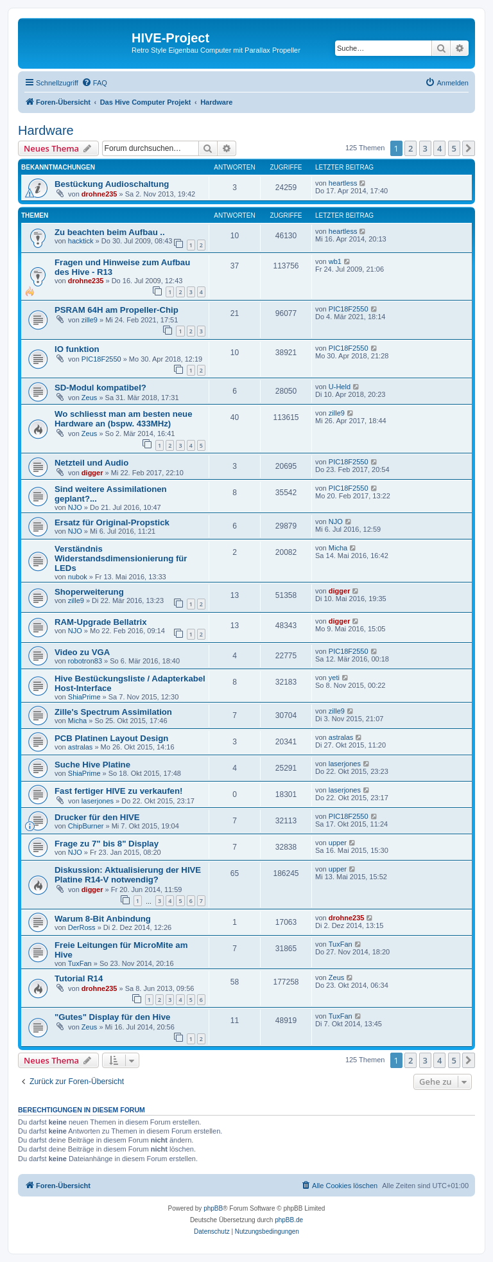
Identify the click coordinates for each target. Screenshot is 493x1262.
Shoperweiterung (89, 592)
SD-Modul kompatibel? (100, 387)
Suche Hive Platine (92, 764)
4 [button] (439, 148)
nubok (77, 577)
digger (92, 473)
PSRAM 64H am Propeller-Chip (116, 310)
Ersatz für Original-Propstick (112, 522)
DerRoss (82, 927)
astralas (80, 747)
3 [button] (425, 148)
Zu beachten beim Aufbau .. (110, 232)
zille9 (90, 320)
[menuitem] (94, 83)
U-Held (339, 386)
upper (338, 842)
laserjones (345, 763)
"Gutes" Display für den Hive (112, 1017)
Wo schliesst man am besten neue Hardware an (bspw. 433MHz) (124, 418)
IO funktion (77, 349)
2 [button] (410, 148)
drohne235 (99, 194)
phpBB (213, 1208)
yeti (334, 677)
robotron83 (85, 661)
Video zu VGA (82, 652)
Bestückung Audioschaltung (112, 184)
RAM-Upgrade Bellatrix (101, 622)
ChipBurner (86, 826)
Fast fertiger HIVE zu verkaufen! (118, 791)
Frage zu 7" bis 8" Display (107, 843)
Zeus (89, 397)
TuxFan (80, 963)
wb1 (335, 261)
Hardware (46, 130)
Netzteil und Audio (91, 463)
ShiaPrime (84, 697)
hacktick (81, 241)
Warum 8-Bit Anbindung (103, 919)
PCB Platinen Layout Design (111, 738)
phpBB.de (289, 1219)
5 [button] (454, 148)
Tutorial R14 (79, 978)
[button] (468, 148)
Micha (338, 548)
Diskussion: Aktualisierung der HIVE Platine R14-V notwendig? (128, 874)
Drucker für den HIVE (97, 817)
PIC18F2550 (348, 309)
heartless (343, 183)
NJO (75, 507)
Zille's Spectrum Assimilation (113, 712)
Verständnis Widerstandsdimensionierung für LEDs (121, 558)
